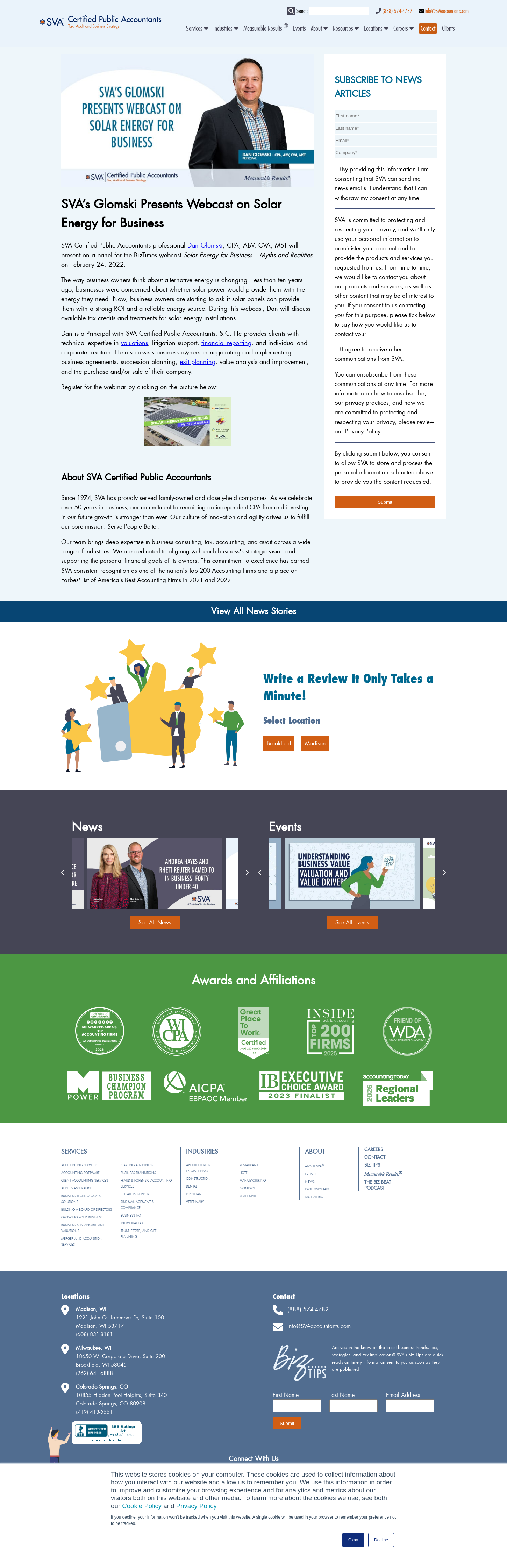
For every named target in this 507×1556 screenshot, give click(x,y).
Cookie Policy (142, 1506)
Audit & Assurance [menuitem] (76, 1188)
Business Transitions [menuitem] (138, 1172)
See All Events (352, 922)
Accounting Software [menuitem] (80, 1172)
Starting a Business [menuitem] (137, 1165)
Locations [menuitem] (376, 28)
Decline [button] (381, 1539)
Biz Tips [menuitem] (372, 1165)
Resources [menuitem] (346, 28)
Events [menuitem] (299, 28)
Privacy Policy (196, 1506)
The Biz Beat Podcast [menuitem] (377, 1185)
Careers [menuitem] (403, 28)
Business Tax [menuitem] (131, 1215)
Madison (315, 743)
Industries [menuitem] (225, 28)
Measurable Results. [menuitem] (265, 28)
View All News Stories (253, 611)
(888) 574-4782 (397, 11)
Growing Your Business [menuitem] (81, 1217)
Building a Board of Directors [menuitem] (86, 1209)
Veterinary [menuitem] (195, 1201)
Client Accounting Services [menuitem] (84, 1180)
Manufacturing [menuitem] (253, 1180)
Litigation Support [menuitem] (136, 1194)
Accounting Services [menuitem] (79, 1165)
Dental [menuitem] (191, 1186)
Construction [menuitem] (198, 1178)
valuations (134, 342)
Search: (302, 11)
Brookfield (279, 743)
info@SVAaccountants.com (447, 11)
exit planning (197, 361)
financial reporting (226, 342)
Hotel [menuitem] (244, 1172)
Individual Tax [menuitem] (132, 1223)
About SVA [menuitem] (314, 1166)
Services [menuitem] (197, 28)
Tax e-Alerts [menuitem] (314, 1197)
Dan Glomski (205, 245)
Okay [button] (353, 1539)
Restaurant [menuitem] (249, 1165)
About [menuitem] (319, 28)
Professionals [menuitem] (317, 1189)
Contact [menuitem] (374, 1157)
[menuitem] (428, 28)
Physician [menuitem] (194, 1194)
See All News (154, 922)
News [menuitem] (310, 1181)
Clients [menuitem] (448, 28)
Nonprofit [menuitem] (249, 1188)
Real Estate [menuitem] (248, 1195)
